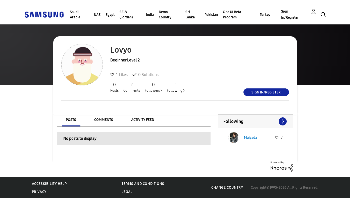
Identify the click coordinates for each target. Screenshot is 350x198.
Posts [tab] (71, 120)
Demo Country (165, 14)
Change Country (227, 187)
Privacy (39, 192)
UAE (97, 15)
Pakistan (211, 15)
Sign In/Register (290, 14)
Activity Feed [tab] (142, 120)
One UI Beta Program (232, 14)
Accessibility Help (49, 184)
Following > (176, 87)
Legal (127, 192)
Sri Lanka (190, 14)
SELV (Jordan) (126, 14)
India (150, 15)
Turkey (265, 15)
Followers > (153, 87)
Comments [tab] (103, 120)
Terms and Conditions (143, 184)
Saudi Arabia (75, 14)
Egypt (110, 15)
